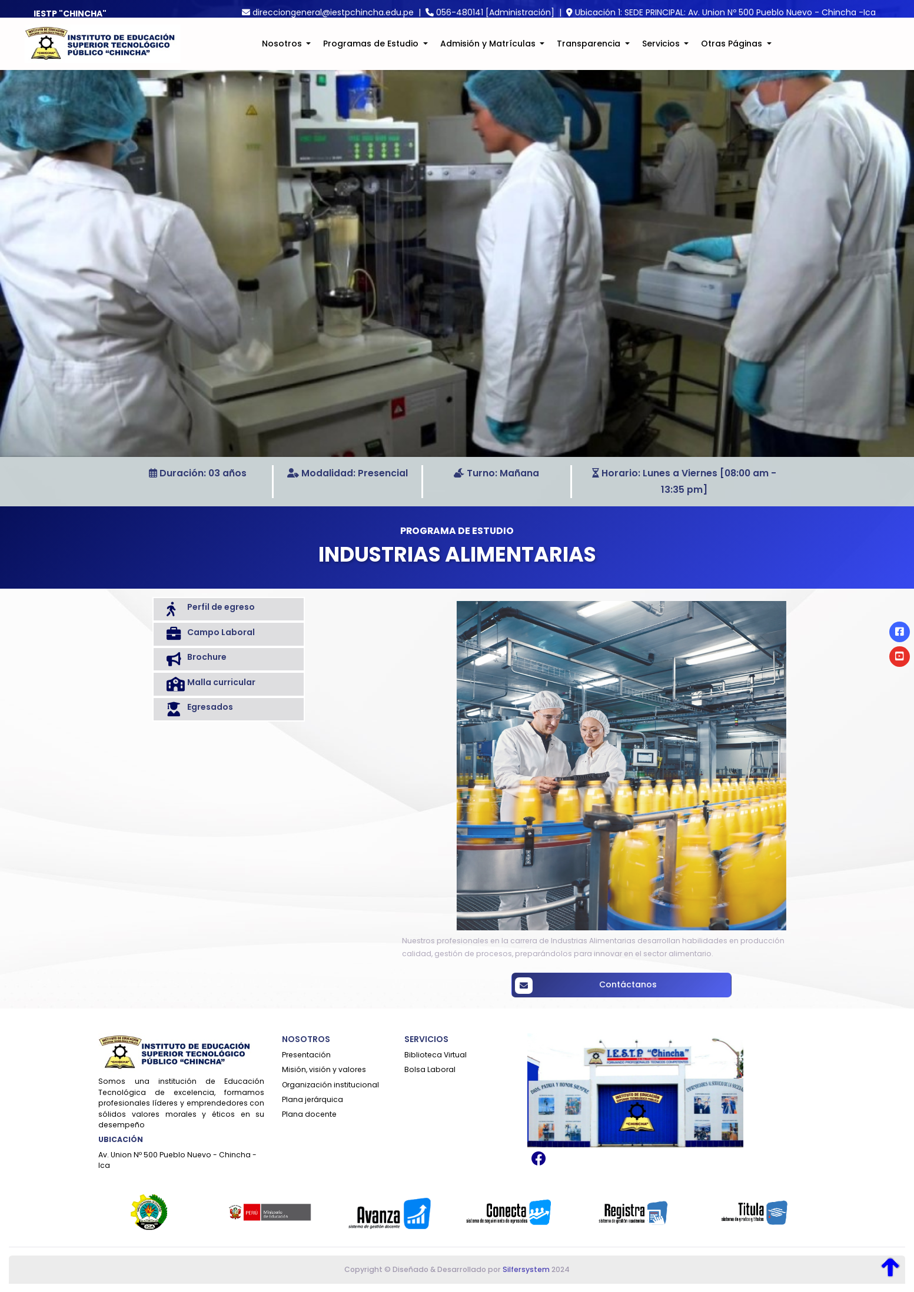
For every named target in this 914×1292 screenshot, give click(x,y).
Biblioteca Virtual (435, 1055)
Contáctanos (696, 985)
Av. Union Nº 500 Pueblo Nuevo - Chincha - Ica (177, 1160)
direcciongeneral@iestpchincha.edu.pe (333, 12)
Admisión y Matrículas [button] (489, 50)
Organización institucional (330, 1085)
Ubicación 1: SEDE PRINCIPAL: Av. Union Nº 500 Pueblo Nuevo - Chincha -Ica (725, 12)
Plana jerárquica (312, 1099)
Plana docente (309, 1114)
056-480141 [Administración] (495, 12)
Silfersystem (526, 1269)
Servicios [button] (662, 50)
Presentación (306, 1055)
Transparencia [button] (590, 50)
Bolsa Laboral (430, 1069)
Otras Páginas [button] (733, 50)
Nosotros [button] (283, 50)
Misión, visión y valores (324, 1069)
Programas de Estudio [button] (372, 50)
